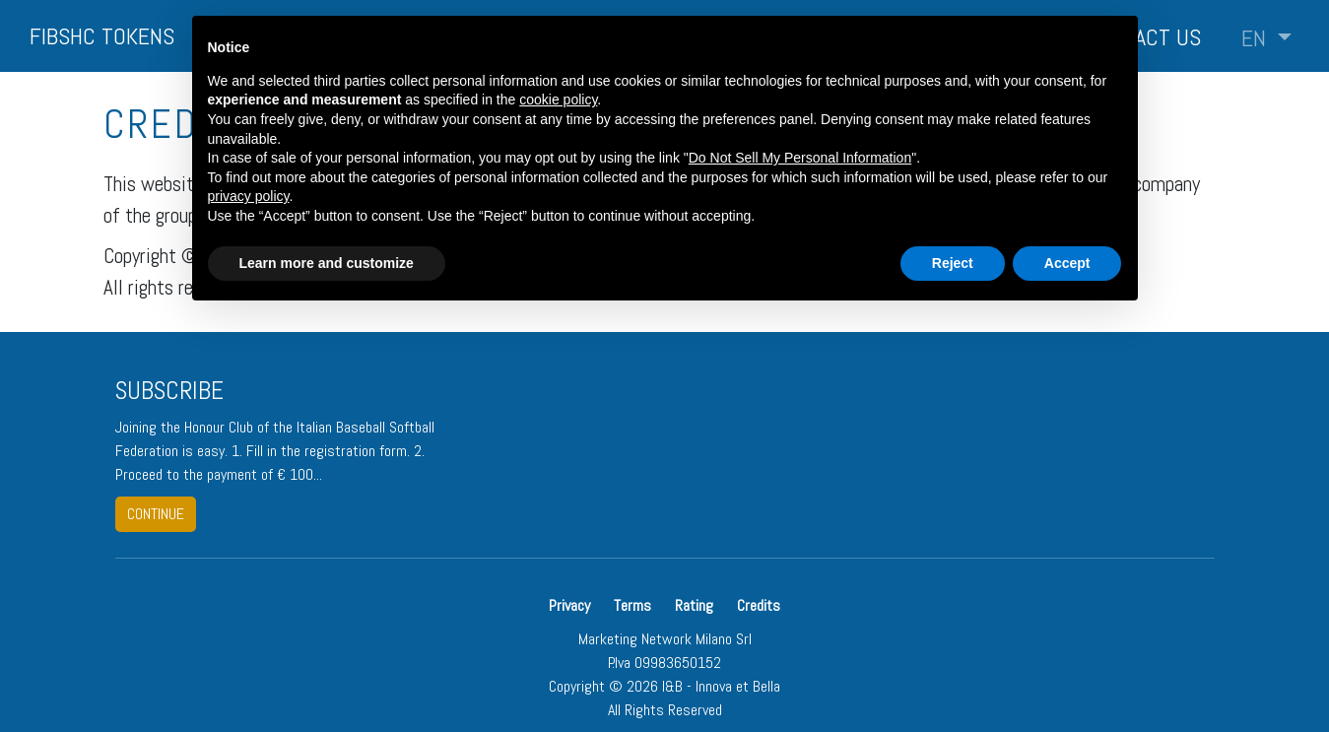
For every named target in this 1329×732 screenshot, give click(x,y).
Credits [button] (758, 605)
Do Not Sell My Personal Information (800, 158)
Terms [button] (632, 605)
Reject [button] (952, 263)
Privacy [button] (571, 605)
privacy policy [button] (249, 196)
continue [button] (155, 513)
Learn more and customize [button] (326, 263)
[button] (1266, 38)
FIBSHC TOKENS (102, 36)
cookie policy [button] (558, 99)
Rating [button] (694, 605)
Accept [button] (1067, 263)
